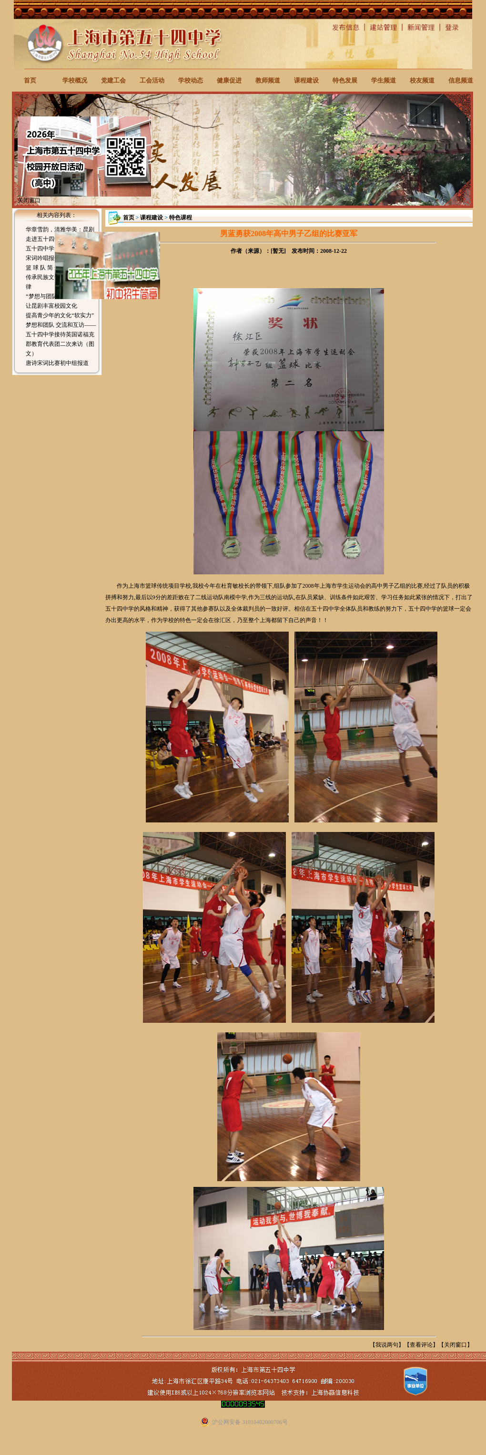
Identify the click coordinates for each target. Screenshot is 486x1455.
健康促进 (229, 80)
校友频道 (422, 80)
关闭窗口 (455, 1344)
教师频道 (267, 80)
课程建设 (306, 80)
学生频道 (383, 80)
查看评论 (421, 1344)
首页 (30, 80)
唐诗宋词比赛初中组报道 (57, 363)
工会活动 (152, 80)
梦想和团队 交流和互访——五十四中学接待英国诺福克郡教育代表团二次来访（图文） (61, 339)
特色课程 (180, 217)
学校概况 (74, 80)
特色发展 (345, 80)
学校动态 (190, 80)
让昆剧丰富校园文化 (51, 305)
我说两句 (386, 1344)
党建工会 (113, 80)
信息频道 (460, 80)
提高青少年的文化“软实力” (60, 315)
